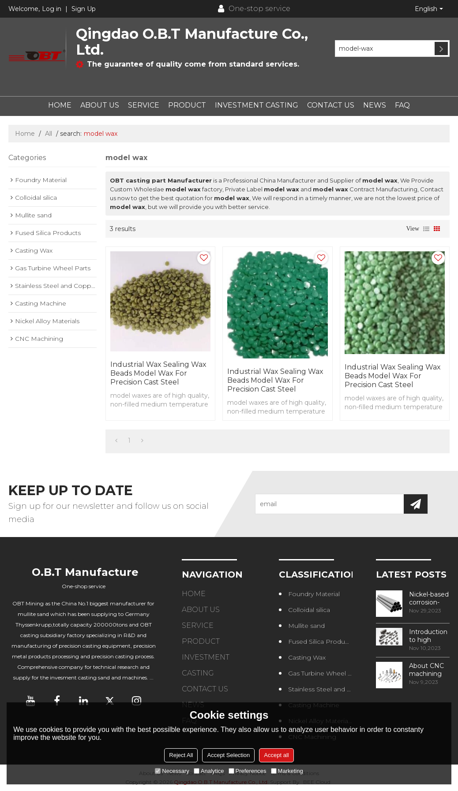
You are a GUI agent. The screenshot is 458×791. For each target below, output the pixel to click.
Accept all (276, 755)
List (426, 228)
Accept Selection (228, 755)
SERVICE (143, 105)
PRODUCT (187, 105)
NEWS (374, 105)
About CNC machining (426, 670)
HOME (59, 105)
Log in (51, 9)
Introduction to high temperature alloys (428, 636)
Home (25, 134)
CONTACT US (330, 105)
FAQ (402, 105)
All (48, 134)
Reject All (181, 755)
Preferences (248, 771)
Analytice (209, 771)
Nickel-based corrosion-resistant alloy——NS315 (429, 598)
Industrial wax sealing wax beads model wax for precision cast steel (158, 373)
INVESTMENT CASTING (256, 105)
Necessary (172, 771)
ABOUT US (99, 105)
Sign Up (83, 9)
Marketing (287, 771)
